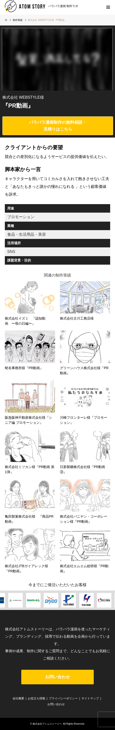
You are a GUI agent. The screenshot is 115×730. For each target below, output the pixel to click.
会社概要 (18, 698)
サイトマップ (90, 698)
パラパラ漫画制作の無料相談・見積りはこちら (57, 125)
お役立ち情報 (36, 698)
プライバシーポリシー (63, 698)
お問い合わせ (57, 677)
